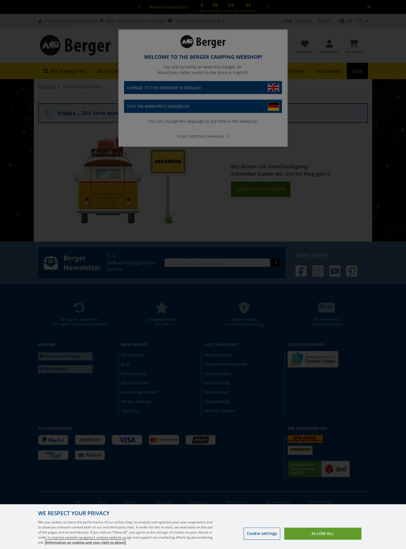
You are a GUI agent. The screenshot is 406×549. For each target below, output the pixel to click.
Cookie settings (262, 539)
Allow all (323, 539)
